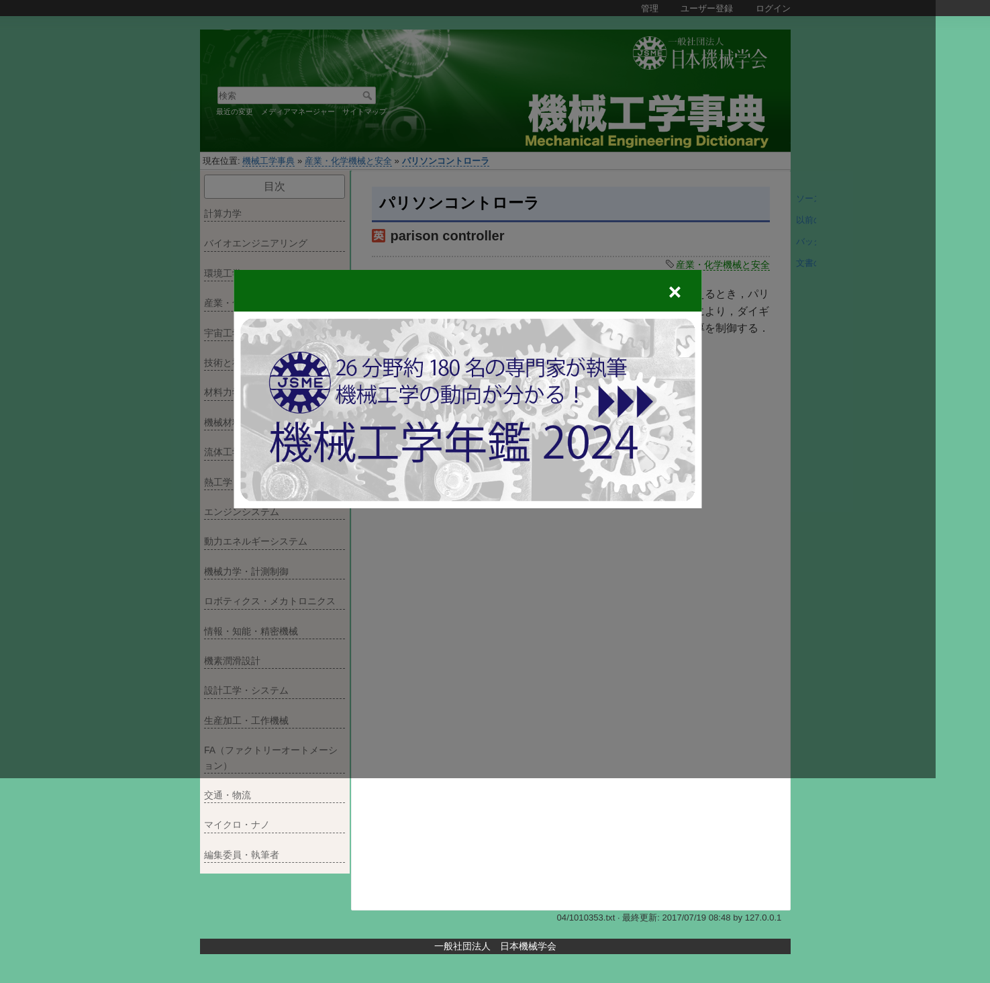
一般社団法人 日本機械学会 (495, 946)
